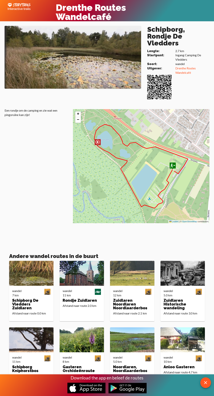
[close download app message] (205, 382)
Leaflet (173, 221)
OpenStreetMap (189, 221)
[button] (98, 142)
